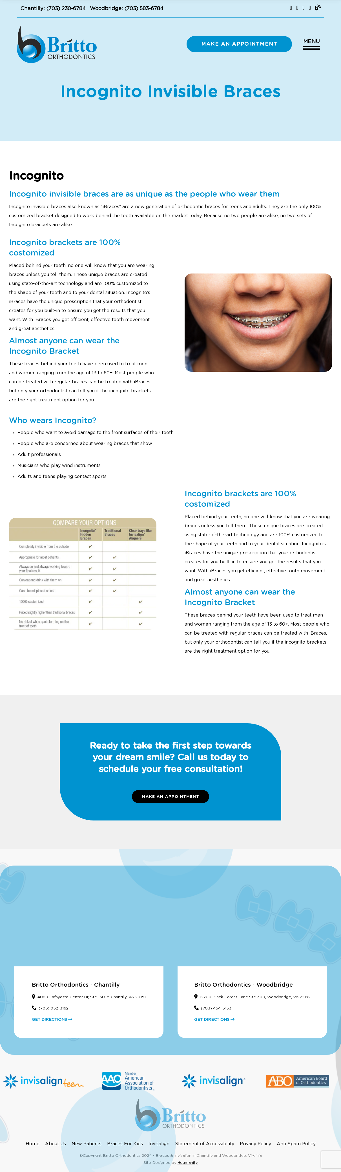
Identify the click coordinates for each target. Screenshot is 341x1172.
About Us (55, 1144)
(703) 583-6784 (143, 8)
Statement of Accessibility (204, 1144)
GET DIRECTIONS (52, 1020)
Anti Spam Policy (296, 1144)
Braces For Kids (125, 1144)
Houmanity (188, 1163)
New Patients (86, 1144)
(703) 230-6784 (66, 8)
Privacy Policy (255, 1144)
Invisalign (159, 1144)
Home (32, 1144)
